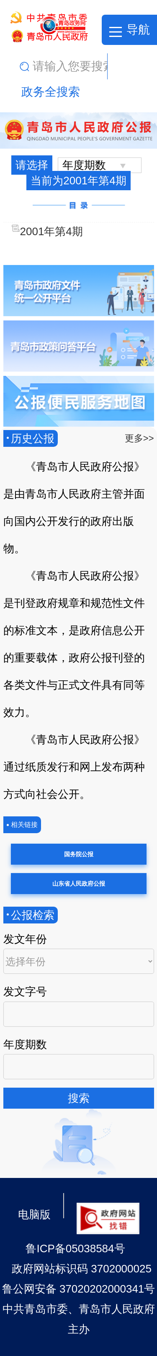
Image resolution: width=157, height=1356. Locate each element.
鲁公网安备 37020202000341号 (78, 1289)
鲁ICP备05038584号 (75, 1248)
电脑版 (34, 1214)
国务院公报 (78, 854)
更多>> (139, 438)
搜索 (79, 1098)
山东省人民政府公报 (78, 883)
